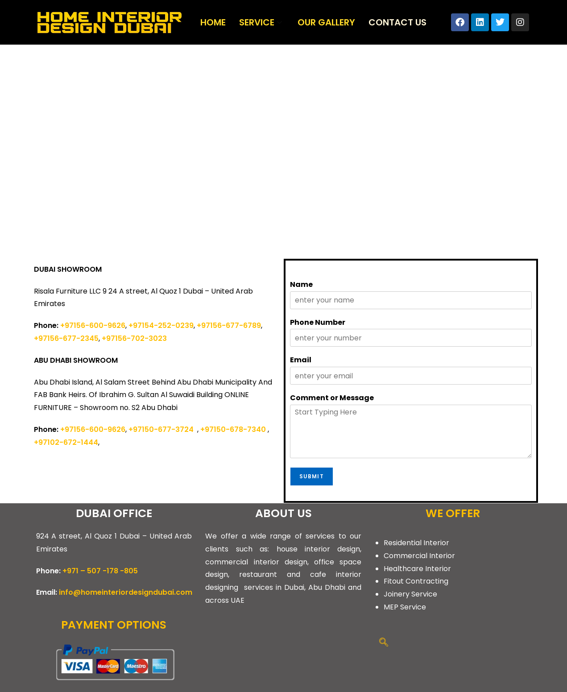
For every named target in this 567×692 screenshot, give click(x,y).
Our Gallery (326, 22)
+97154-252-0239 (161, 325)
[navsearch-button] (384, 643)
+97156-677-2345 (66, 338)
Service (261, 22)
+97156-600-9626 (92, 325)
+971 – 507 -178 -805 (100, 571)
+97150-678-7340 (233, 429)
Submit (311, 476)
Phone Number (317, 322)
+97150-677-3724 (162, 429)
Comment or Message (332, 398)
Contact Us (397, 22)
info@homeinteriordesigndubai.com (125, 592)
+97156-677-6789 (229, 325)
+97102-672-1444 (66, 442)
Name (301, 285)
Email (300, 360)
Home (213, 22)
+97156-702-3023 (134, 338)
